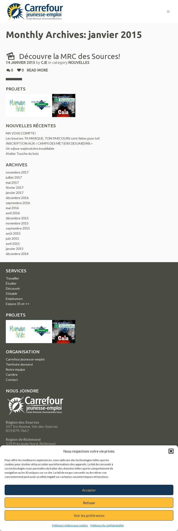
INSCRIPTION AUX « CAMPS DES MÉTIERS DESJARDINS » (49, 143)
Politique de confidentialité (107, 525)
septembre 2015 (18, 228)
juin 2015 (12, 238)
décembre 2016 (17, 198)
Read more (37, 70)
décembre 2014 (17, 254)
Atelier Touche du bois (22, 153)
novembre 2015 (17, 223)
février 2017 (14, 187)
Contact (12, 380)
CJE (44, 62)
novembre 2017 (17, 172)
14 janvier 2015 (20, 62)
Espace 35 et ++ (17, 304)
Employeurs (14, 299)
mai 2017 (12, 182)
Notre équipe (15, 369)
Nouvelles (78, 62)
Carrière (12, 374)
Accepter (89, 490)
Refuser (89, 503)
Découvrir (13, 288)
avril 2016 (13, 213)
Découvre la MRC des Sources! (63, 56)
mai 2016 (12, 208)
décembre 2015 (17, 218)
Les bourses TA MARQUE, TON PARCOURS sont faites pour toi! (53, 138)
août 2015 (13, 233)
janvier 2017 (14, 193)
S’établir (11, 293)
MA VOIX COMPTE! (21, 133)
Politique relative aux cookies (70, 525)
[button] (171, 451)
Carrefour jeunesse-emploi (25, 359)
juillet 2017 (14, 177)
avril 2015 (13, 243)
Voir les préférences (89, 515)
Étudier (11, 283)
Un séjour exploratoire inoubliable (30, 148)
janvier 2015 (14, 249)
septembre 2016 (18, 203)
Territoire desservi (19, 364)
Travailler (12, 278)
